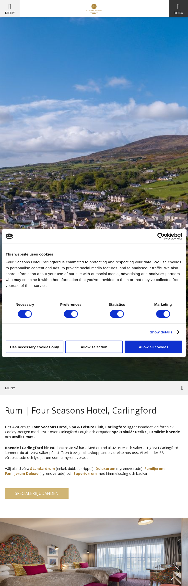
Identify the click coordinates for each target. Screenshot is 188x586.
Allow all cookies (153, 347)
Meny (10, 13)
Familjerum (154, 468)
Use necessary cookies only (34, 347)
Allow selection (94, 347)
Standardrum (42, 468)
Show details (161, 332)
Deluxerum (105, 468)
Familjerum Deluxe (21, 473)
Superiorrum (85, 473)
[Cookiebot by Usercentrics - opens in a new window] (161, 236)
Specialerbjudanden (37, 493)
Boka (178, 13)
